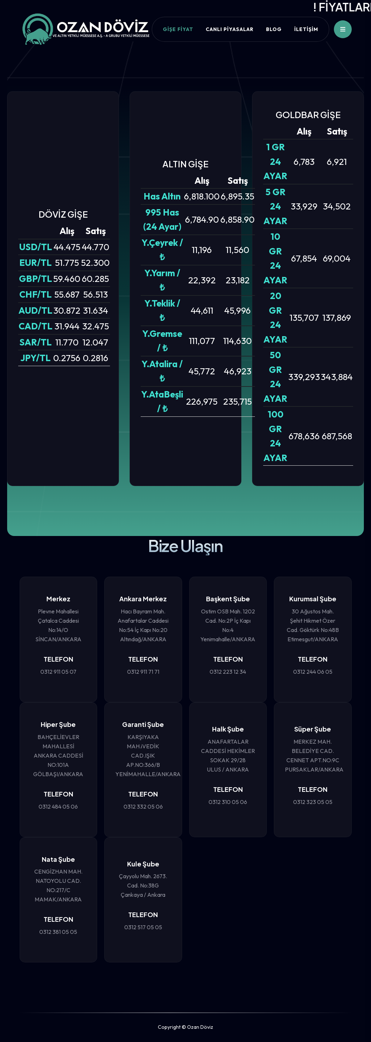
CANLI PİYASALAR (230, 29)
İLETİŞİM (306, 29)
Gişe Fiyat (178, 29)
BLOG (274, 29)
